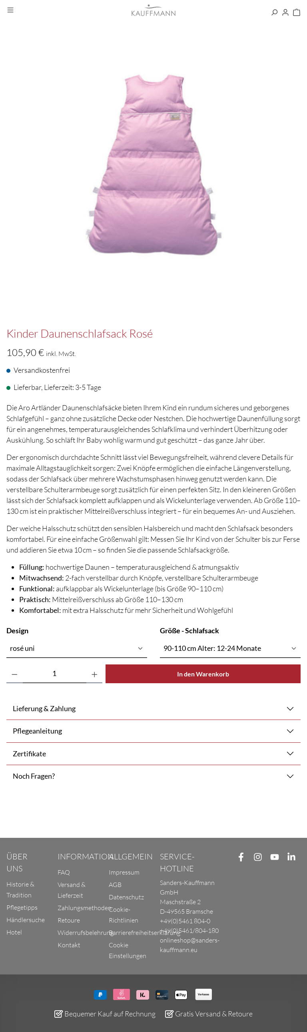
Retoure (69, 920)
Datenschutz (126, 897)
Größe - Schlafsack (189, 630)
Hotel (14, 932)
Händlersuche (25, 920)
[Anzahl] (54, 673)
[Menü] (10, 10)
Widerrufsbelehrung (86, 933)
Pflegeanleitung (37, 730)
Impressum (124, 872)
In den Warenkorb (203, 674)
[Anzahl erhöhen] (94, 673)
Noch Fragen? (34, 776)
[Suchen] (274, 12)
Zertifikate (29, 753)
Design (17, 630)
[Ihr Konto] (285, 12)
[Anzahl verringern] (14, 673)
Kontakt (69, 945)
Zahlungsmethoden (85, 908)
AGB (115, 885)
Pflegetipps (22, 907)
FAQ (64, 872)
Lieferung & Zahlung (44, 708)
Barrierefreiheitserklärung (144, 933)
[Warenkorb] (297, 12)
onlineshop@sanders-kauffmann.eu (189, 945)
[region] (153, 180)
